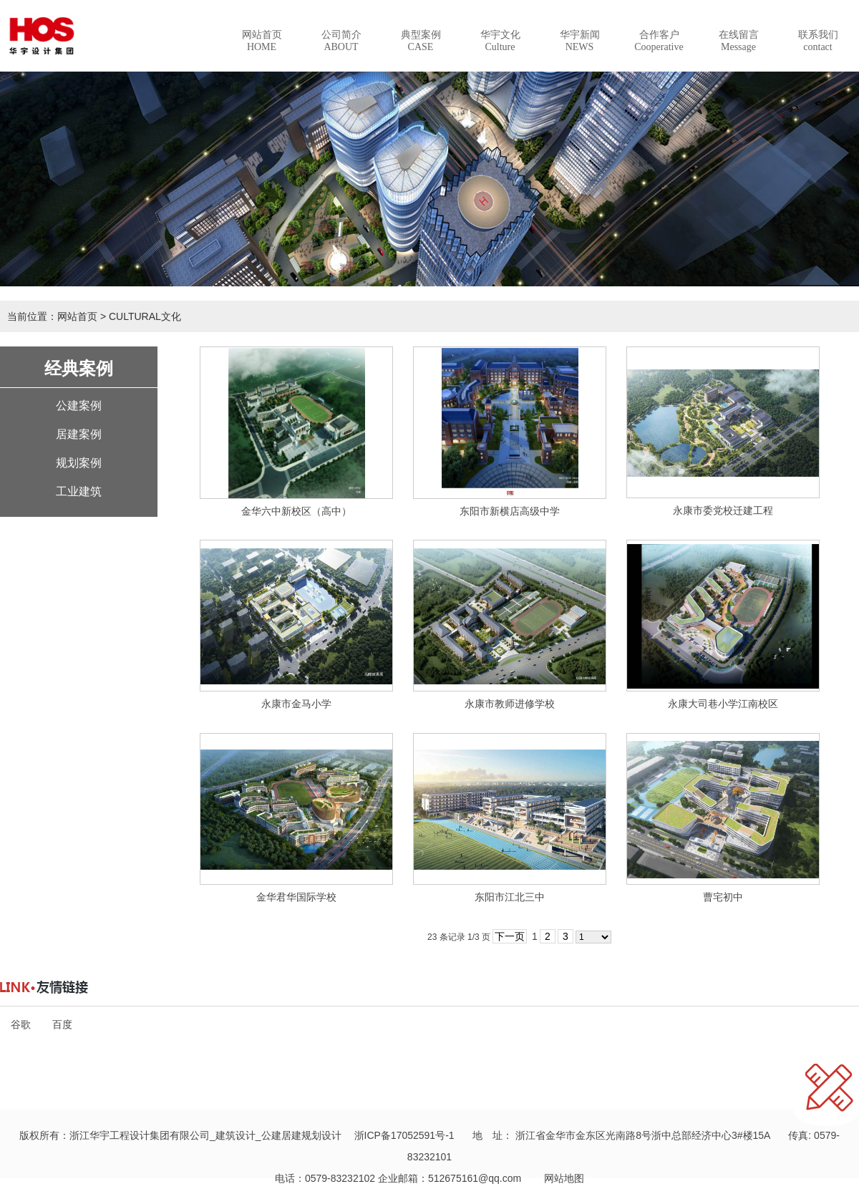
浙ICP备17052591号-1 (404, 1135)
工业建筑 (79, 491)
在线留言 (739, 40)
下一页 (510, 936)
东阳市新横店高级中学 (510, 511)
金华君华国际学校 (296, 897)
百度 (62, 1024)
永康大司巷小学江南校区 (723, 703)
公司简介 (341, 40)
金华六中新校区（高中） (296, 511)
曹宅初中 (723, 897)
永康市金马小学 (296, 703)
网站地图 (559, 1178)
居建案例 (79, 434)
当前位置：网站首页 (52, 316)
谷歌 (21, 1024)
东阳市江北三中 (510, 897)
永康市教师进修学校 (510, 703)
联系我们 (818, 40)
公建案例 (79, 405)
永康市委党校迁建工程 (723, 510)
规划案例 (79, 463)
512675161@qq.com (474, 1178)
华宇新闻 (580, 40)
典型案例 (421, 40)
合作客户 (658, 40)
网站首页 (262, 40)
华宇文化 (500, 40)
